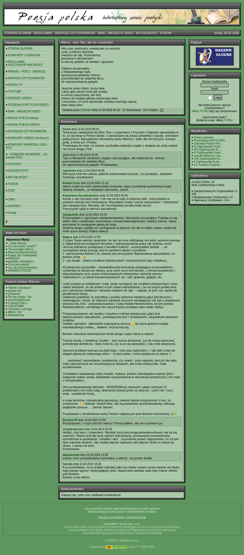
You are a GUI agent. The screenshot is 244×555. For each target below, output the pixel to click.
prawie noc (14, 290)
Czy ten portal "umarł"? (22, 246)
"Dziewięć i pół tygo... (21, 309)
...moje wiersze (17, 243)
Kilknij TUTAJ (200, 111)
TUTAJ (228, 120)
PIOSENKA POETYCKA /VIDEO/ (28, 104)
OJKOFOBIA (16, 306)
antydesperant (73, 429)
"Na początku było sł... (21, 249)
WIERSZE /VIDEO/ (20, 98)
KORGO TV (15, 84)
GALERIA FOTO (18, 170)
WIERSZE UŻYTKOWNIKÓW (75, 33)
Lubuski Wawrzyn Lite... (208, 155)
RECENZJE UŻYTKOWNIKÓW (27, 131)
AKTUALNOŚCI (146, 33)
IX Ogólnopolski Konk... (208, 146)
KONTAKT (14, 206)
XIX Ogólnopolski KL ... (208, 149)
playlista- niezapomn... (22, 261)
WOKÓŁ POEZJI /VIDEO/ (24, 124)
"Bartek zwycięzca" (19, 287)
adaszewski (71, 454)
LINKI (11, 199)
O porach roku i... (18, 302)
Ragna (67, 237)
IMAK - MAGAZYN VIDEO (115, 33)
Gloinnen (86, 110)
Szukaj (12, 212)
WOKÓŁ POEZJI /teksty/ (23, 118)
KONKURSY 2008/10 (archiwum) (28, 138)
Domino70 (70, 420)
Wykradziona (16, 315)
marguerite (70, 214)
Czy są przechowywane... (23, 267)
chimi (226, 200)
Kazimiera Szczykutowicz (81, 195)
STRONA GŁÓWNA (17, 33)
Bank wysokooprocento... (23, 252)
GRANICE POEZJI (19, 270)
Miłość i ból (15, 312)
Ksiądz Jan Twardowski (22, 255)
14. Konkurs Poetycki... (208, 164)
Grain (67, 129)
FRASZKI (14, 258)
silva (66, 154)
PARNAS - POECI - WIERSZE (26, 71)
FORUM (165, 33)
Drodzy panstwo (204, 137)
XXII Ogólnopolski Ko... (208, 158)
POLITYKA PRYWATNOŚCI (25, 64)
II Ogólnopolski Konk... (208, 161)
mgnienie (69, 170)
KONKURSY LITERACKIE (24, 55)
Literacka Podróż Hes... (208, 143)
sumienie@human (19, 299)
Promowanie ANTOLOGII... (210, 140)
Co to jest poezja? (19, 264)
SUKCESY (14, 164)
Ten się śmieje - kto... (21, 296)
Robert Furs (71, 183)
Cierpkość (14, 293)
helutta (68, 464)
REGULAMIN (43, 33)
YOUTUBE (14, 91)
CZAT (11, 190)
